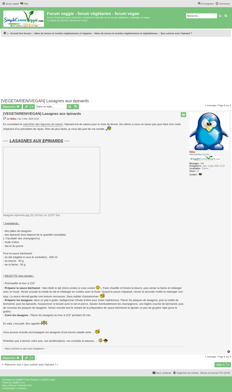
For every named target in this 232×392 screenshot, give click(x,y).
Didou (192, 152)
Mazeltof (23, 385)
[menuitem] (24, 3)
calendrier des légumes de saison (43, 124)
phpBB (19, 380)
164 (202, 163)
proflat (10, 385)
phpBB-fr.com (19, 383)
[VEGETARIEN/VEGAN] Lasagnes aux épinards (45, 101)
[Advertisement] (116, 66)
